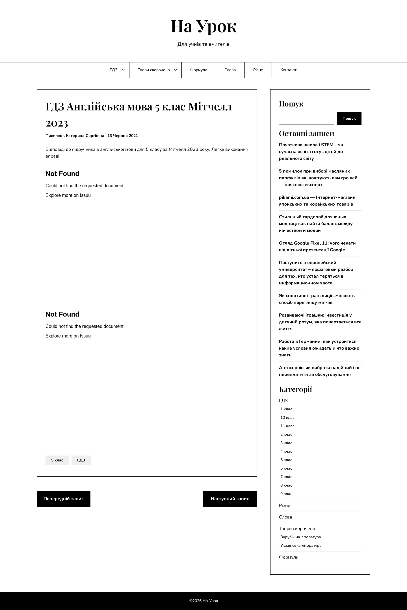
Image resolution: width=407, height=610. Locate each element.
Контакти (288, 70)
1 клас (286, 409)
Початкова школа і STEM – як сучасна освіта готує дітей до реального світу (311, 152)
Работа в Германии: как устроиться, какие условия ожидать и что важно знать (319, 348)
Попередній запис (64, 499)
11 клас (287, 426)
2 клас (286, 434)
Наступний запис (230, 499)
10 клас (287, 417)
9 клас (286, 493)
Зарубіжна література (300, 537)
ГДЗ (114, 70)
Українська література (301, 545)
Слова (230, 70)
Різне (258, 70)
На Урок (203, 25)
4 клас (286, 451)
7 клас (286, 477)
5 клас (57, 460)
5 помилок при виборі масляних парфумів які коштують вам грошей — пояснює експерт (318, 178)
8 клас (286, 485)
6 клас (286, 468)
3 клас (286, 443)
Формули (198, 70)
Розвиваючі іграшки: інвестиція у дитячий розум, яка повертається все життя (320, 322)
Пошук (349, 118)
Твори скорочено (154, 70)
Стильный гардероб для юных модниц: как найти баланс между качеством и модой (316, 224)
